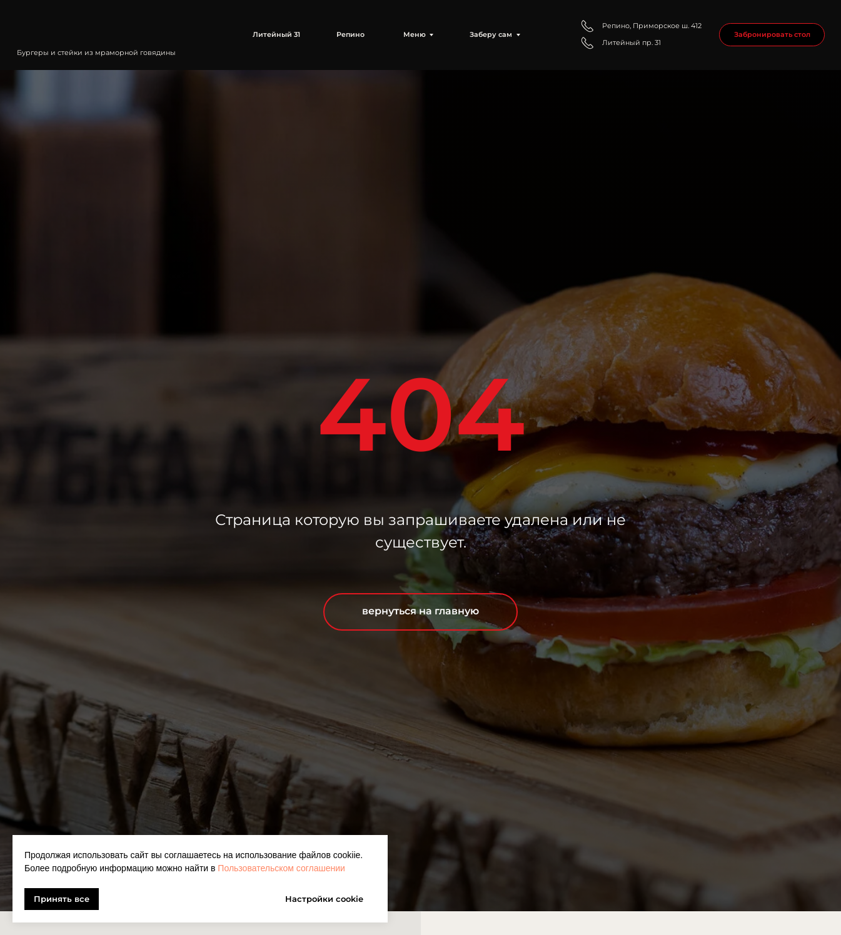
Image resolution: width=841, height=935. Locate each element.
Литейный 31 (276, 34)
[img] (105, 25)
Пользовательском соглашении (281, 868)
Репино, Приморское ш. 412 (652, 25)
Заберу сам (491, 34)
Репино (350, 34)
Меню (414, 34)
